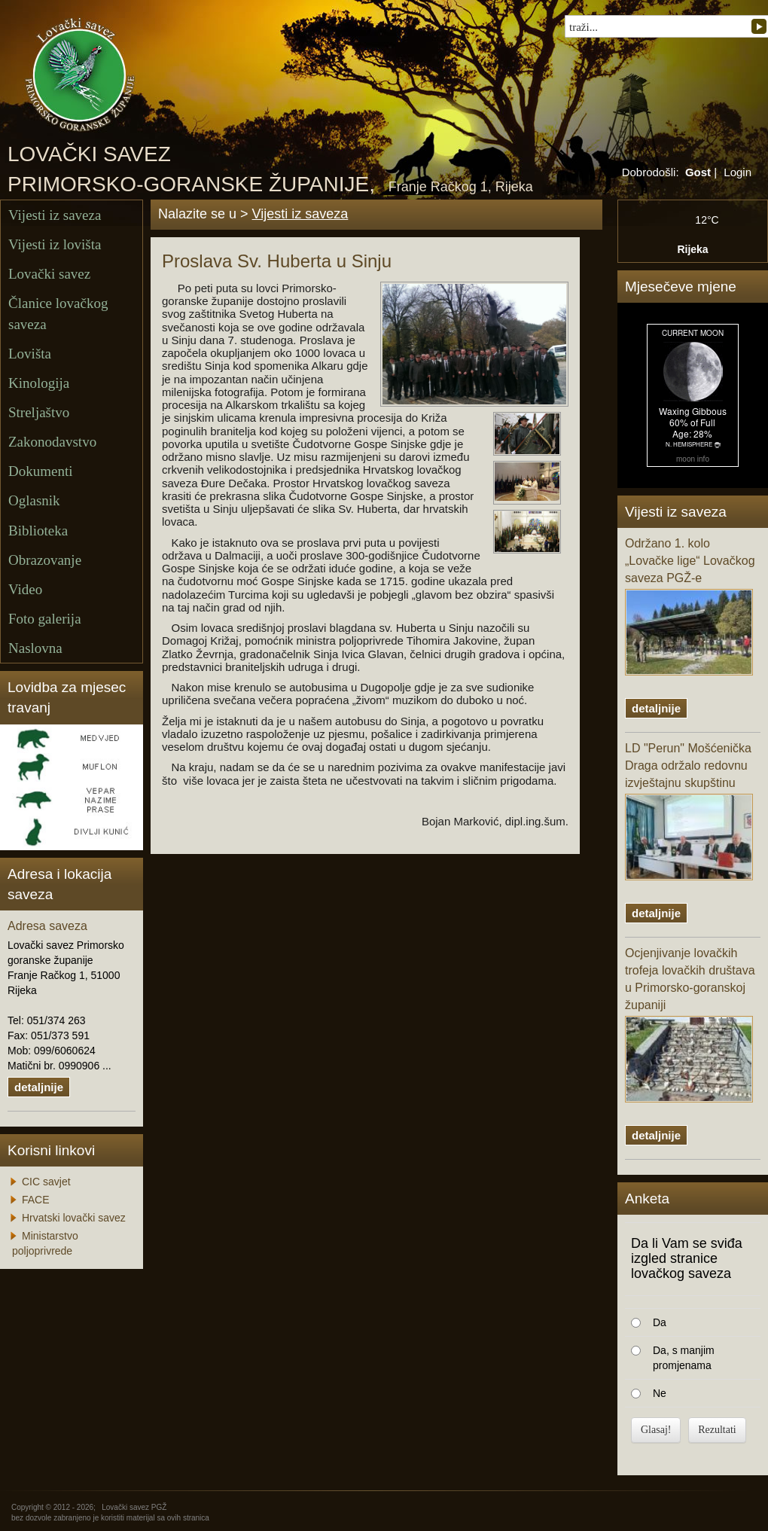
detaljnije (38, 1087)
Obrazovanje (44, 560)
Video (25, 589)
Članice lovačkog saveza (58, 313)
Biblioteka (38, 530)
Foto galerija (44, 619)
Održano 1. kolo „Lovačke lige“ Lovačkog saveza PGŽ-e (690, 606)
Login (737, 172)
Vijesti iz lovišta (54, 244)
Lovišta (29, 353)
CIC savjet (46, 1182)
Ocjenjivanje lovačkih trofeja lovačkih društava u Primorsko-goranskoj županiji (690, 1024)
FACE (36, 1200)
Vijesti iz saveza (54, 215)
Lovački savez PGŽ (134, 1507)
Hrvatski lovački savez (74, 1218)
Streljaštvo (38, 412)
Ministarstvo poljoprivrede (45, 1243)
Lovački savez (49, 274)
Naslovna (35, 648)
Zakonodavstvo (52, 442)
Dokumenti (40, 471)
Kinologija (38, 383)
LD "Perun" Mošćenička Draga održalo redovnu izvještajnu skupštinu (689, 811)
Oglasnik (34, 500)
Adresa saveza (47, 926)
